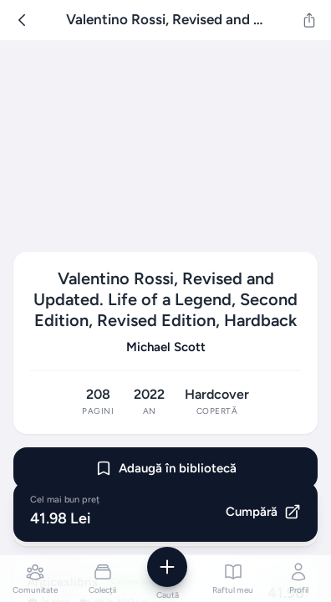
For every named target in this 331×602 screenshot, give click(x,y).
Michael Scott (166, 347)
